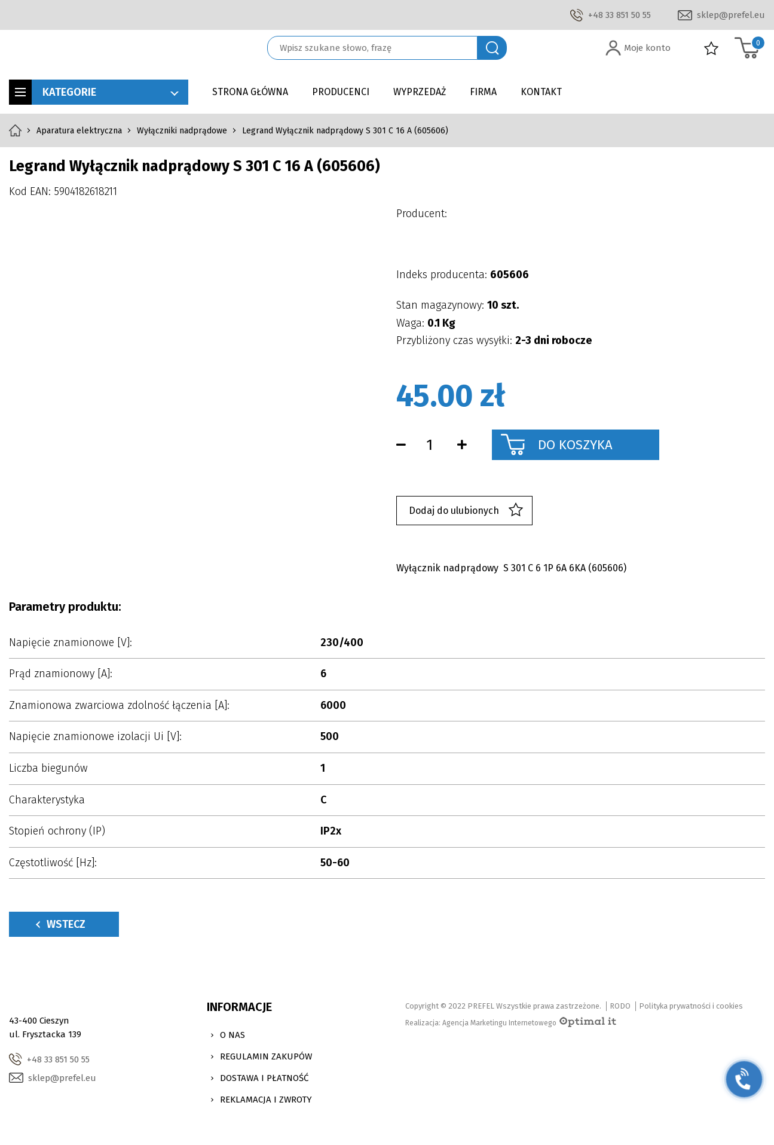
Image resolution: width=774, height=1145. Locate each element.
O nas (232, 1035)
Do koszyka (575, 445)
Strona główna (250, 92)
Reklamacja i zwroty (266, 1099)
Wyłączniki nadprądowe (182, 131)
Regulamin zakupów (266, 1056)
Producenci (340, 92)
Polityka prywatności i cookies (691, 1005)
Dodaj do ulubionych (466, 511)
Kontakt (541, 92)
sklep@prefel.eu (731, 15)
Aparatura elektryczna (79, 131)
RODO (620, 1005)
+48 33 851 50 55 (619, 15)
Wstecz (60, 924)
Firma (483, 92)
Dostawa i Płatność (264, 1078)
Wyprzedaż (419, 92)
